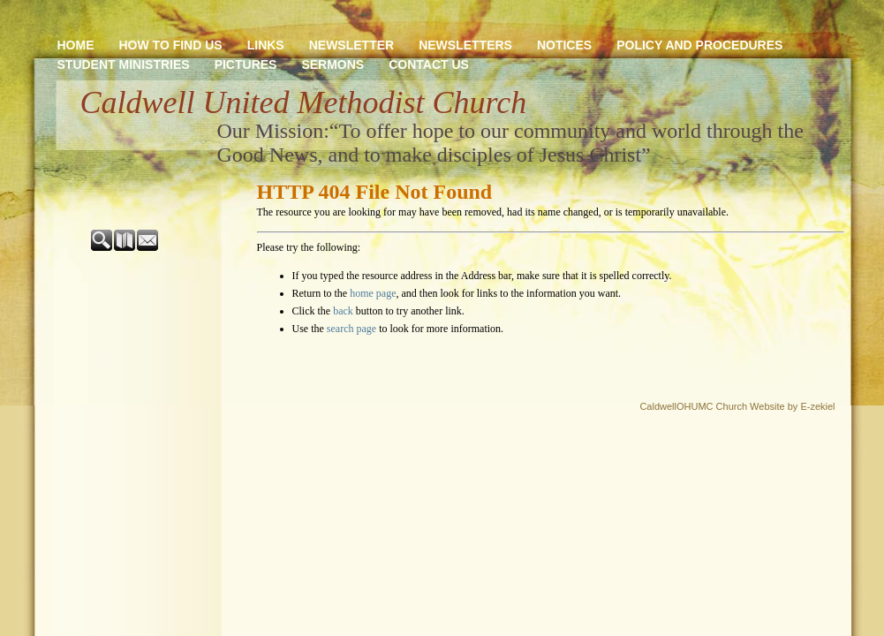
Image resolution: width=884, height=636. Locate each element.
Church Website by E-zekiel (775, 406)
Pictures (246, 64)
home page (373, 293)
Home (75, 45)
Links (265, 45)
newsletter (351, 45)
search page (351, 328)
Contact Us (429, 64)
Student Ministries (123, 64)
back (343, 311)
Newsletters (465, 45)
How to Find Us (171, 45)
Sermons (332, 64)
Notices (564, 45)
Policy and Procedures (699, 45)
